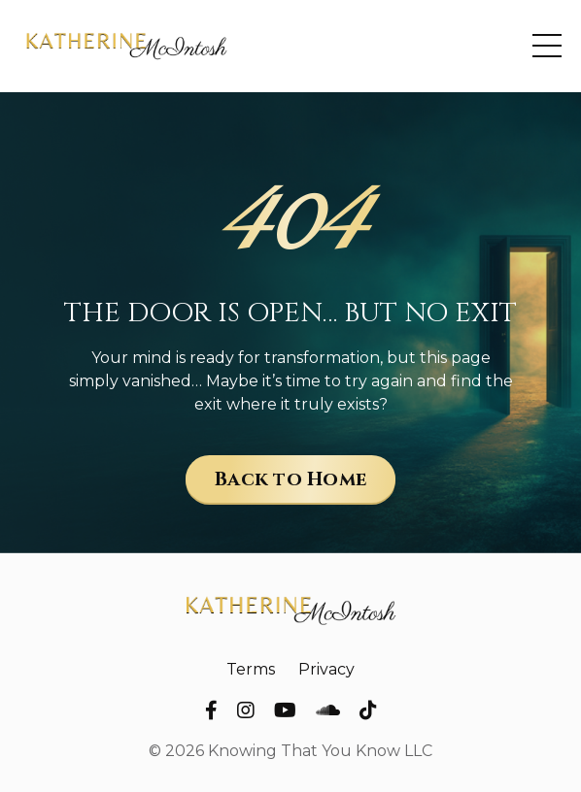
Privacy (326, 669)
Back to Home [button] (290, 479)
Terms (250, 669)
